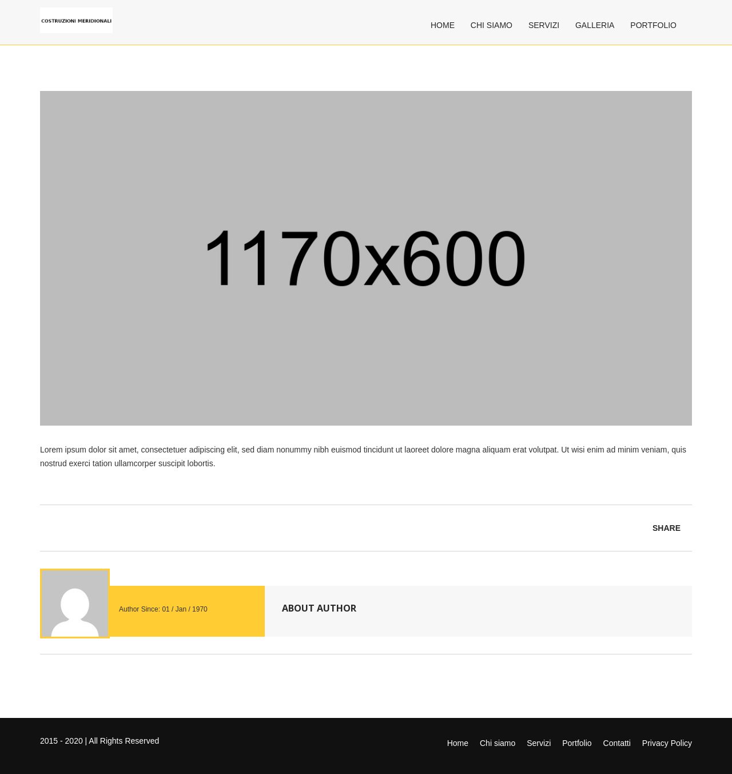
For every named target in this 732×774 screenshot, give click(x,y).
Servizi (543, 25)
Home (443, 25)
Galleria (594, 25)
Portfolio (653, 25)
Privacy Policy (667, 743)
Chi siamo (491, 25)
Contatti (617, 743)
